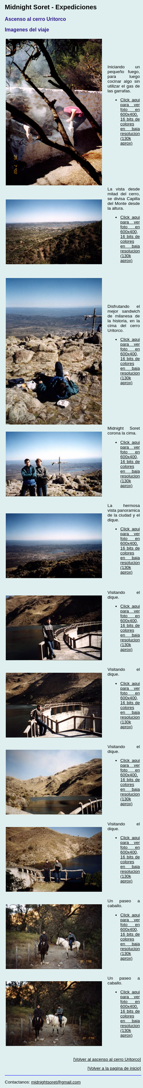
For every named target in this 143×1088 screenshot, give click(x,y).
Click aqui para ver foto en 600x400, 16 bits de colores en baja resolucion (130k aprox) (130, 121)
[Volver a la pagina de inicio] (114, 1068)
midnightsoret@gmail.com (55, 1082)
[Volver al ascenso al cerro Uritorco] (107, 1059)
